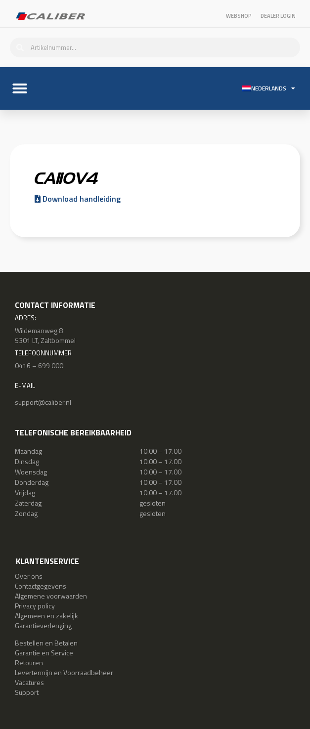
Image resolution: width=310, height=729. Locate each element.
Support (27, 692)
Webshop (239, 16)
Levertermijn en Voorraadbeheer (64, 672)
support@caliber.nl (43, 402)
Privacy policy (35, 605)
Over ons (29, 576)
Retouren (29, 662)
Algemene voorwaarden (51, 596)
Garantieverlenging (43, 625)
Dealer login (278, 16)
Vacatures (29, 682)
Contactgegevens (40, 586)
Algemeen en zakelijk (46, 615)
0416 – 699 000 (39, 365)
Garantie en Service (44, 652)
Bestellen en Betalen (46, 643)
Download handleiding (78, 199)
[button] (20, 88)
